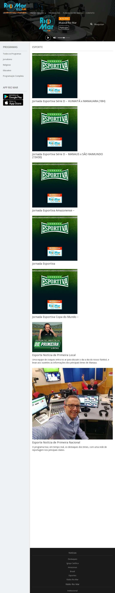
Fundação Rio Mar (73, 13)
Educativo (7, 70)
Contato (90, 13)
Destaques (72, 559)
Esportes (72, 575)
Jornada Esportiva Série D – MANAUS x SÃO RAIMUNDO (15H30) (67, 155)
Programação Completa (13, 76)
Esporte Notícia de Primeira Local (54, 355)
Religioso (7, 65)
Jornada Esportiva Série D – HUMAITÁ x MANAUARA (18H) (68, 101)
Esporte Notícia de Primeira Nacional (56, 442)
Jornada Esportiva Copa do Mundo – (55, 317)
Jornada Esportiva (43, 263)
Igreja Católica (72, 563)
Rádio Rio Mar (72, 579)
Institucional (72, 590)
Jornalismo (7, 59)
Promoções (54, 13)
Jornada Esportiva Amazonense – (53, 210)
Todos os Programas (12, 53)
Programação (38, 13)
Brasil (72, 571)
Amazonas (72, 567)
